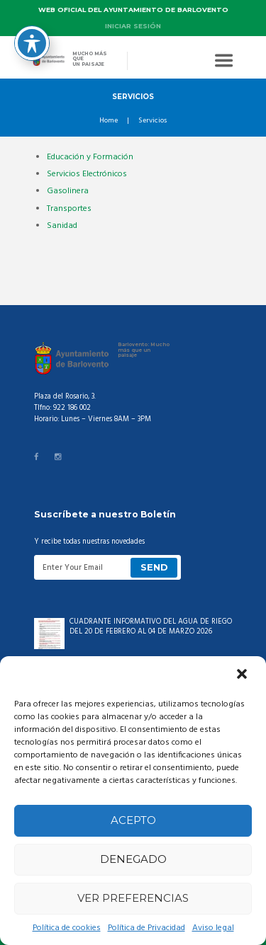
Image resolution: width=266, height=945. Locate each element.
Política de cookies (67, 928)
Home (108, 121)
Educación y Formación (90, 157)
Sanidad (62, 226)
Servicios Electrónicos (87, 174)
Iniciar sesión (133, 26)
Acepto (133, 820)
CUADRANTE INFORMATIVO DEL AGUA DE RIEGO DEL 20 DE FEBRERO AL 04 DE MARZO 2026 (151, 627)
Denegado (133, 859)
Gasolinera (68, 191)
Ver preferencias (133, 898)
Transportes (69, 209)
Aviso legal (213, 928)
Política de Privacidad (146, 928)
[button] (243, 675)
